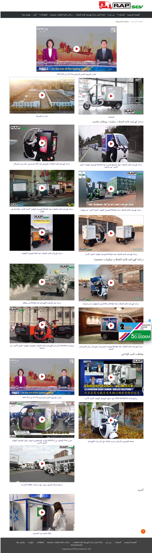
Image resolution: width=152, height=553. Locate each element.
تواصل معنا (26, 14)
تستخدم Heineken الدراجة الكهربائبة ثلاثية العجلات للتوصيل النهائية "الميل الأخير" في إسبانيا (41, 346)
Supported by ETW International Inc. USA (76, 549)
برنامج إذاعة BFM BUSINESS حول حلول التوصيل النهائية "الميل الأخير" (110, 398)
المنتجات (110, 117)
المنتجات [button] (120, 14)
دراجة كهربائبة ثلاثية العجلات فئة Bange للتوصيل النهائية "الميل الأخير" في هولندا (110, 210)
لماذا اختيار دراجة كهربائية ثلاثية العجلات (89, 14)
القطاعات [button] (43, 14)
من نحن (108, 542)
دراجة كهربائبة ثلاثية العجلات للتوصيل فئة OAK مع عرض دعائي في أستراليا (41, 164)
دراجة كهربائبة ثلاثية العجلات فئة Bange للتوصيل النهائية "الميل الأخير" (110, 254)
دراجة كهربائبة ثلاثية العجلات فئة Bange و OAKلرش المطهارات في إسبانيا (110, 304)
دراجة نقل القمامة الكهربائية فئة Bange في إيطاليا (41, 303)
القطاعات (39, 542)
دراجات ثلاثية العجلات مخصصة (60, 14)
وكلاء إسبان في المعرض (41, 533)
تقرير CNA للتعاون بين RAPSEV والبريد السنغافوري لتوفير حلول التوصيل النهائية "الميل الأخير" (41, 441)
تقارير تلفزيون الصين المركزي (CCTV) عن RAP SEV (76, 74)
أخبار (34, 14)
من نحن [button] (110, 14)
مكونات (30, 542)
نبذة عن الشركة (41, 116)
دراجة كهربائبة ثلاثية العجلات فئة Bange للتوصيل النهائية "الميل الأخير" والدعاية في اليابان (41, 210)
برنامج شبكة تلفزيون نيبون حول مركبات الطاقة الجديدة (41, 484)
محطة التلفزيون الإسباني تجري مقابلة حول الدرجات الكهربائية (110, 441)
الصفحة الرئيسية (133, 14)
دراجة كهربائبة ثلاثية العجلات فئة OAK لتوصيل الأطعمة (41, 253)
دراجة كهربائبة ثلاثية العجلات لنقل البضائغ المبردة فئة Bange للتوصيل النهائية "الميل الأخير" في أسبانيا (110, 166)
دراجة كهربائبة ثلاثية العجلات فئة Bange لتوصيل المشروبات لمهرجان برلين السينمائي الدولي (110, 347)
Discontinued (76, 545)
